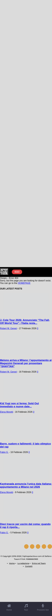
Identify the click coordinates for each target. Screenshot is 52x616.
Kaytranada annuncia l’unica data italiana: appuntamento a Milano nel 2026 (26, 485)
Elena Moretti (6, 412)
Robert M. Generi (8, 328)
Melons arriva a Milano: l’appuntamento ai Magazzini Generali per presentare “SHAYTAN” (26, 363)
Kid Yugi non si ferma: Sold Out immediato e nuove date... (19, 405)
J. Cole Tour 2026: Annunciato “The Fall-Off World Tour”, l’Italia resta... (25, 322)
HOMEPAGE (24, 283)
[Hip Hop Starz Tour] (4, 271)
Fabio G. (4, 452)
